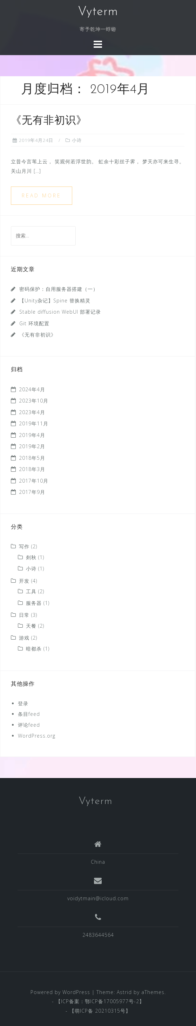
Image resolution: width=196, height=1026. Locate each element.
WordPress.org (36, 735)
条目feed (29, 714)
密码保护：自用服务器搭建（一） (58, 289)
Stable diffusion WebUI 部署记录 (60, 311)
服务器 (34, 603)
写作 (24, 546)
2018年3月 (32, 469)
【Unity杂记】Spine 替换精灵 (54, 300)
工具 (31, 591)
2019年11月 (33, 423)
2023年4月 (32, 412)
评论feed (29, 724)
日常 (24, 615)
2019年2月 (32, 446)
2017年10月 (33, 480)
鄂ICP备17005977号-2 (112, 1001)
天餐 (31, 625)
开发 (24, 580)
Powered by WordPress (60, 992)
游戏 (24, 637)
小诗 (77, 140)
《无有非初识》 (49, 121)
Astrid (124, 992)
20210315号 (110, 1010)
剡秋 (31, 557)
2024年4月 (32, 389)
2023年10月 (33, 400)
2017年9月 (32, 492)
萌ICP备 (85, 1010)
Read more (41, 195)
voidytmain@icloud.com (98, 898)
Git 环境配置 (34, 323)
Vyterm (98, 12)
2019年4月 (32, 435)
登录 (23, 703)
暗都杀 (34, 648)
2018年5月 (32, 458)
